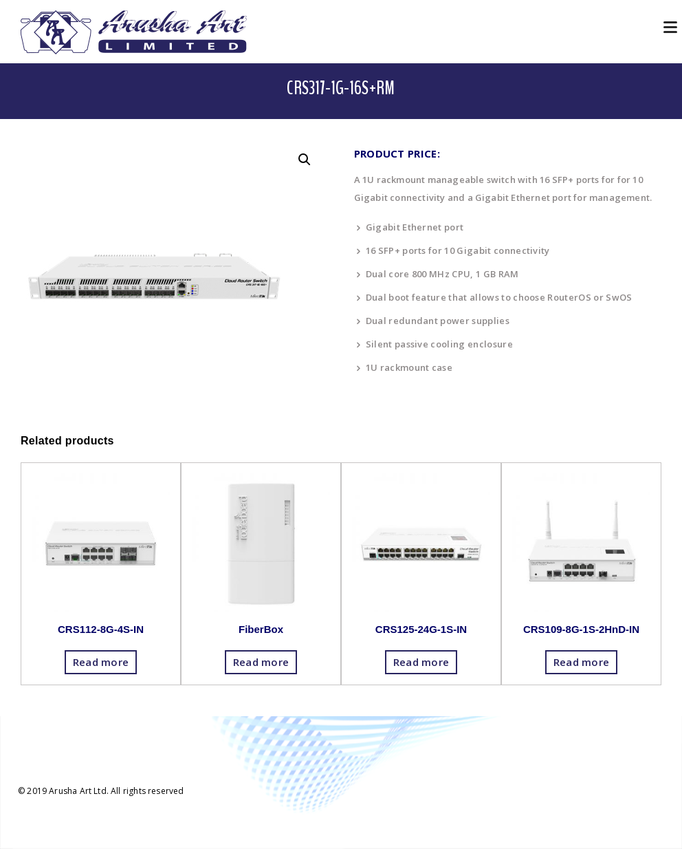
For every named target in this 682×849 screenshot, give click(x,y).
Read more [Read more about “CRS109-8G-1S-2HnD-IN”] (581, 662)
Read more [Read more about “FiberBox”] (261, 662)
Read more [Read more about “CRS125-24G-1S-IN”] (421, 662)
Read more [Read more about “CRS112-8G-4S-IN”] (101, 662)
